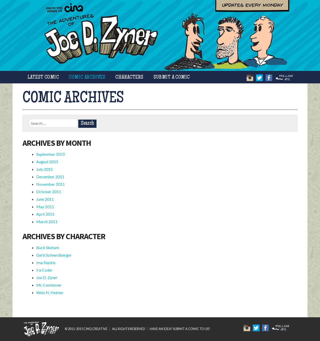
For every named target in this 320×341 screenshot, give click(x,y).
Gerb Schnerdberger (54, 255)
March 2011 (47, 221)
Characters (129, 77)
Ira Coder (44, 270)
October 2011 (48, 191)
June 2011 (45, 199)
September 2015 (50, 154)
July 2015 (44, 169)
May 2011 (45, 206)
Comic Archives (87, 77)
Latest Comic (43, 77)
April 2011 (45, 214)
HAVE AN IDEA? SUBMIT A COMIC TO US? (180, 329)
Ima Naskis (46, 262)
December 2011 (50, 176)
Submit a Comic (172, 77)
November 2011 (50, 184)
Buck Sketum (47, 247)
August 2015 (47, 161)
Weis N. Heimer (50, 292)
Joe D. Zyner (47, 277)
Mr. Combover (49, 285)
